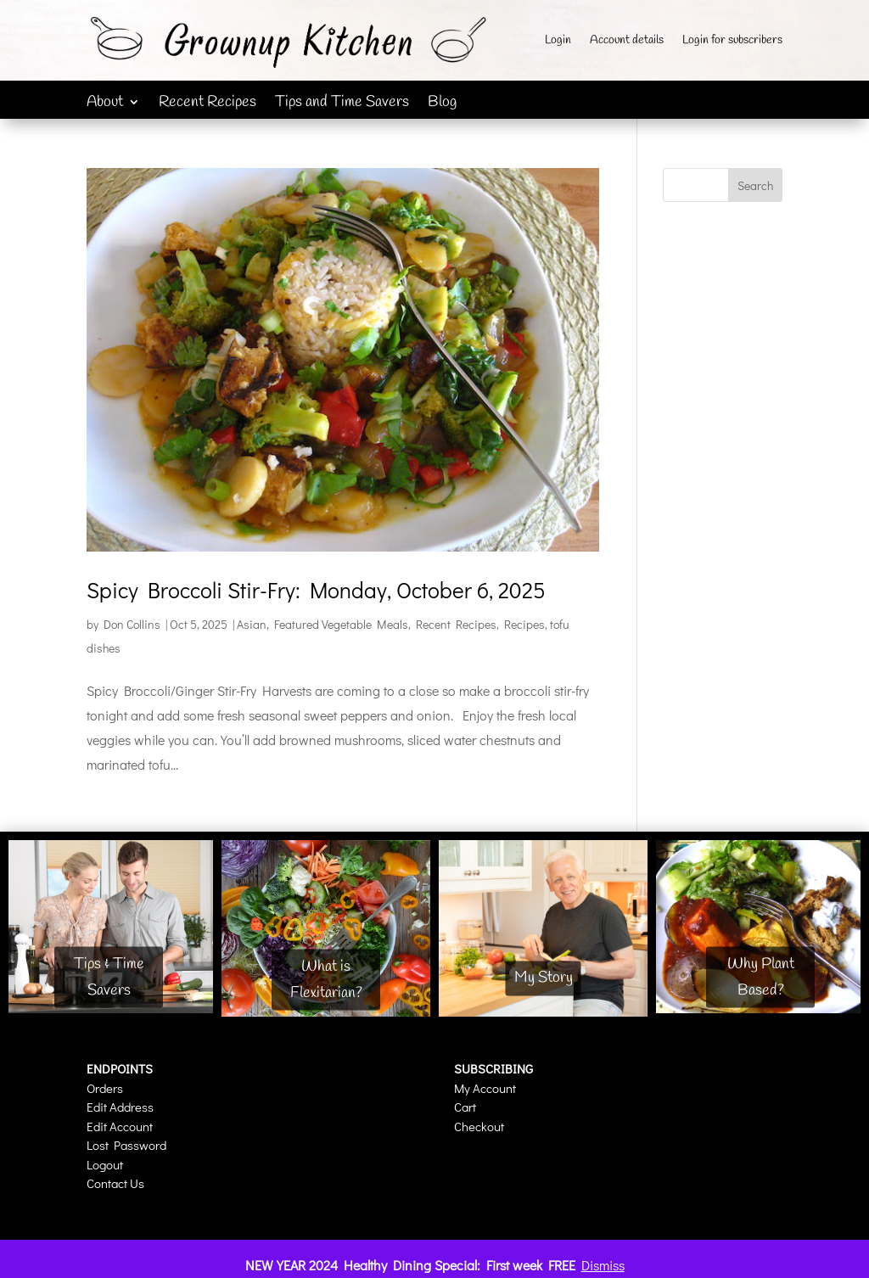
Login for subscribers (732, 41)
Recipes (524, 624)
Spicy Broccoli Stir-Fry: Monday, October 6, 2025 (316, 589)
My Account (485, 1087)
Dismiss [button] (603, 1265)
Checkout (479, 1126)
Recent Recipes (207, 104)
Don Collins (132, 624)
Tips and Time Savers (342, 104)
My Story (543, 978)
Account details (627, 41)
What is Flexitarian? (326, 979)
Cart (465, 1106)
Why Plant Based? (760, 977)
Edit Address (120, 1106)
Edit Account (120, 1126)
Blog (442, 104)
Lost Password (126, 1144)
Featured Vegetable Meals (341, 624)
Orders (105, 1087)
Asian (251, 624)
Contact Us (115, 1182)
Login (558, 41)
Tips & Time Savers (109, 977)
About (105, 104)
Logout (105, 1164)
